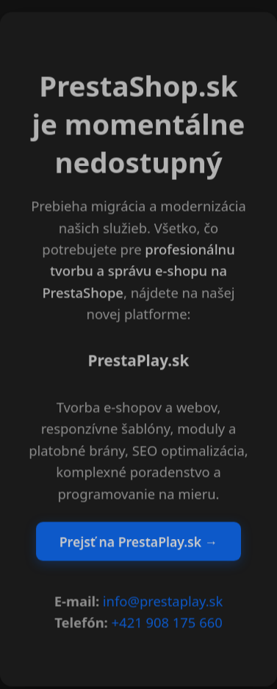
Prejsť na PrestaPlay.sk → (138, 542)
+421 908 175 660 (167, 623)
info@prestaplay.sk (163, 602)
